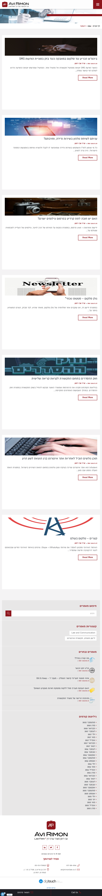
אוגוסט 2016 (90, 761)
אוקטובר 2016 (89, 755)
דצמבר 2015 (89, 781)
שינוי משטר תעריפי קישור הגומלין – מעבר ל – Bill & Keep (63, 678)
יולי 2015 (91, 796)
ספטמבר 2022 (89, 722)
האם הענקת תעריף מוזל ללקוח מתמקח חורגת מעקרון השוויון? (61, 688)
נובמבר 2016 (89, 752)
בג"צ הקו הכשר (82, 668)
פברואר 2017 (89, 743)
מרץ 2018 (91, 725)
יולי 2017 (91, 734)
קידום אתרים (51, 888)
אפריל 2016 (90, 769)
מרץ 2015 (91, 808)
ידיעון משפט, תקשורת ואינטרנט (81, 638)
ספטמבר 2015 (89, 790)
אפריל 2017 (90, 740)
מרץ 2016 (91, 772)
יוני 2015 (91, 799)
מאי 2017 (91, 737)
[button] (8, 613)
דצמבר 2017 (90, 731)
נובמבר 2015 (89, 784)
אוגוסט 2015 (89, 793)
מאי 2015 (91, 802)
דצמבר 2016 (90, 749)
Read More (87, 77)
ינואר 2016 (90, 778)
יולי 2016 (91, 764)
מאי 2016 (91, 766)
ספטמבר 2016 (89, 758)
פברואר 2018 (89, 728)
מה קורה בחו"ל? (82, 658)
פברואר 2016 (89, 775)
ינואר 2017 (90, 746)
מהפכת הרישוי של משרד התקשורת (73, 698)
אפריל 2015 (90, 805)
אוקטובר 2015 (89, 787)
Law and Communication (83, 632)
